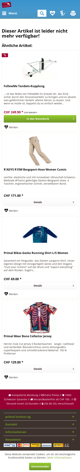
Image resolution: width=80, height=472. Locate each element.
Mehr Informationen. (59, 457)
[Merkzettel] (52, 13)
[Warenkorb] (73, 13)
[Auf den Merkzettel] (11, 127)
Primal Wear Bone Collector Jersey (28, 336)
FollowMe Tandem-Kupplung (24, 86)
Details (54, 201)
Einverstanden (40, 466)
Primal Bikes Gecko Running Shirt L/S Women (36, 253)
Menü (6, 12)
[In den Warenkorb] (40, 119)
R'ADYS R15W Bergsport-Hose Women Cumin (35, 169)
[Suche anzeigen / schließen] (42, 13)
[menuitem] (5, 13)
